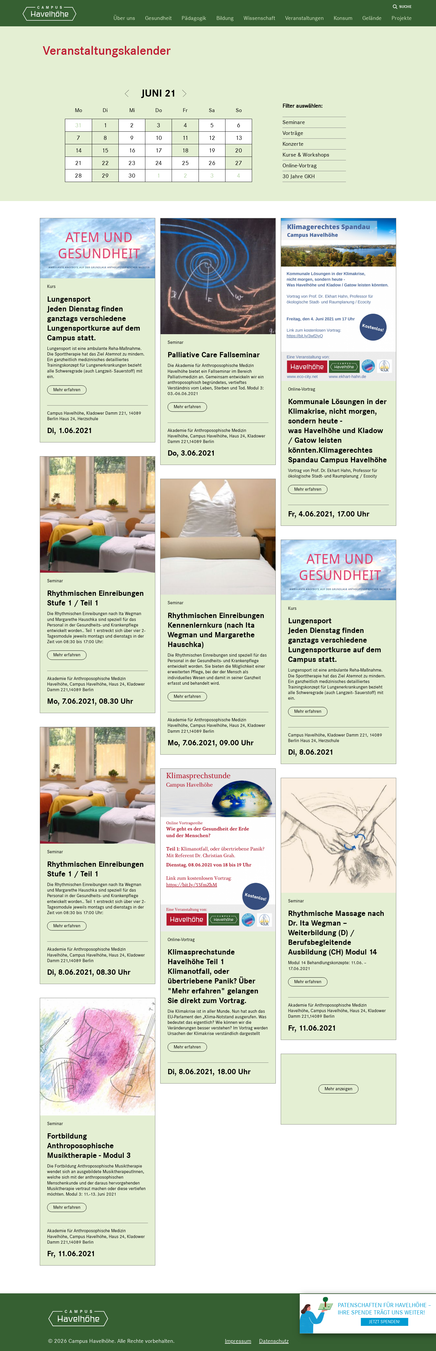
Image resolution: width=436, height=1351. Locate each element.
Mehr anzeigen (338, 1088)
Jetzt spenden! (384, 1321)
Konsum (343, 18)
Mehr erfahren (66, 389)
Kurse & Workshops (305, 154)
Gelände (372, 18)
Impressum (238, 1341)
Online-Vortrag (299, 165)
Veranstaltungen (304, 18)
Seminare (293, 122)
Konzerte (293, 143)
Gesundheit (158, 18)
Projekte (402, 18)
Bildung (225, 18)
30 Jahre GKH (298, 176)
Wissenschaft (259, 18)
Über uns (124, 18)
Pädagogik (194, 18)
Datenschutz (274, 1341)
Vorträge (292, 133)
